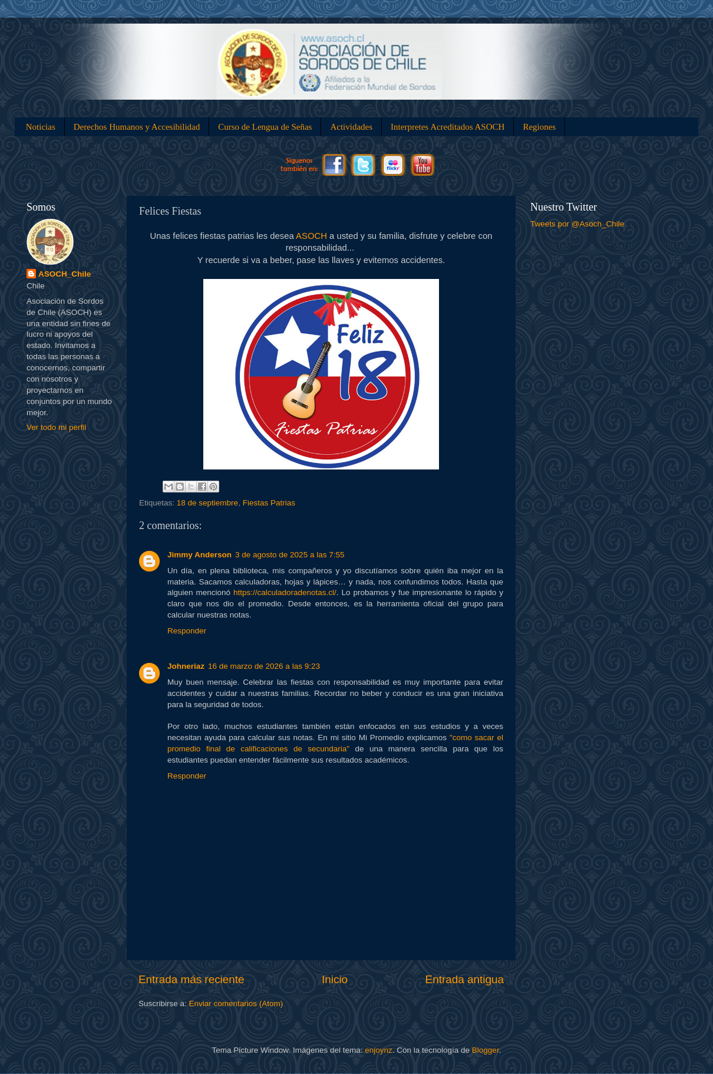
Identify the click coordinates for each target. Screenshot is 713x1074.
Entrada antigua (464, 979)
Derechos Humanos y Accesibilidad (137, 127)
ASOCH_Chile (64, 274)
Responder (186, 630)
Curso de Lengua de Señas (265, 127)
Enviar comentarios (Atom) (236, 1003)
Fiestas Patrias (269, 502)
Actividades (351, 127)
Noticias (40, 127)
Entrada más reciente (191, 979)
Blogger (485, 1050)
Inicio (335, 979)
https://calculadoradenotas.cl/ (284, 592)
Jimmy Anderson (199, 554)
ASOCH (311, 236)
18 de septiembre (207, 502)
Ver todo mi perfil (56, 427)
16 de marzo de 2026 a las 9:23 (264, 666)
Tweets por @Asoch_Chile (577, 223)
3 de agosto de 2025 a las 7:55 (289, 554)
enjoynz (378, 1050)
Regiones (539, 127)
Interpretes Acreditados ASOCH (447, 127)
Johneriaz (185, 666)
